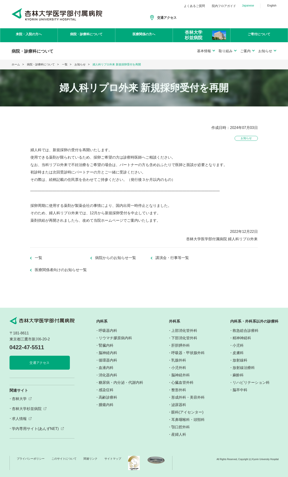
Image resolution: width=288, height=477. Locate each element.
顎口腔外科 (180, 427)
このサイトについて (64, 458)
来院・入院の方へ (29, 35)
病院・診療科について (86, 35)
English (271, 5)
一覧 (65, 64)
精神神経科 (242, 338)
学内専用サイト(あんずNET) (35, 429)
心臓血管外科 (182, 382)
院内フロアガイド (224, 6)
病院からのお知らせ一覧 (115, 258)
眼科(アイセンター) (187, 412)
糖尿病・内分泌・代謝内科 (121, 382)
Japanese (248, 5)
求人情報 (19, 419)
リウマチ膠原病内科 (115, 338)
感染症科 (106, 390)
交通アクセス (167, 17)
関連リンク (90, 458)
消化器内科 (108, 375)
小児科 (238, 345)
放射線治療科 (244, 368)
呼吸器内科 (108, 331)
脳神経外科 (180, 375)
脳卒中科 (240, 390)
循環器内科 (108, 360)
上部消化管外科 (184, 331)
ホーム (16, 64)
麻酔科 (238, 375)
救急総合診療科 (246, 331)
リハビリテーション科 (251, 382)
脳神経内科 (108, 353)
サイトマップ (112, 458)
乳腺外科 (178, 360)
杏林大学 (19, 399)
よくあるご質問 (194, 6)
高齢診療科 (108, 397)
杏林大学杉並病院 (27, 409)
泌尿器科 (178, 405)
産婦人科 (178, 434)
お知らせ (80, 64)
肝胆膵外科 (180, 345)
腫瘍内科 (106, 405)
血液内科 (106, 368)
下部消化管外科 (184, 338)
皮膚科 (238, 353)
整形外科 (178, 390)
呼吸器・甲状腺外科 (188, 353)
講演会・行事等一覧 (172, 258)
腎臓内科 (106, 345)
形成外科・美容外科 (188, 397)
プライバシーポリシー (31, 458)
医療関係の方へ (144, 35)
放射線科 (240, 360)
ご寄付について (259, 35)
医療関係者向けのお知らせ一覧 (61, 270)
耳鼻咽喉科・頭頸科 (188, 420)
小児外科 (178, 368)
